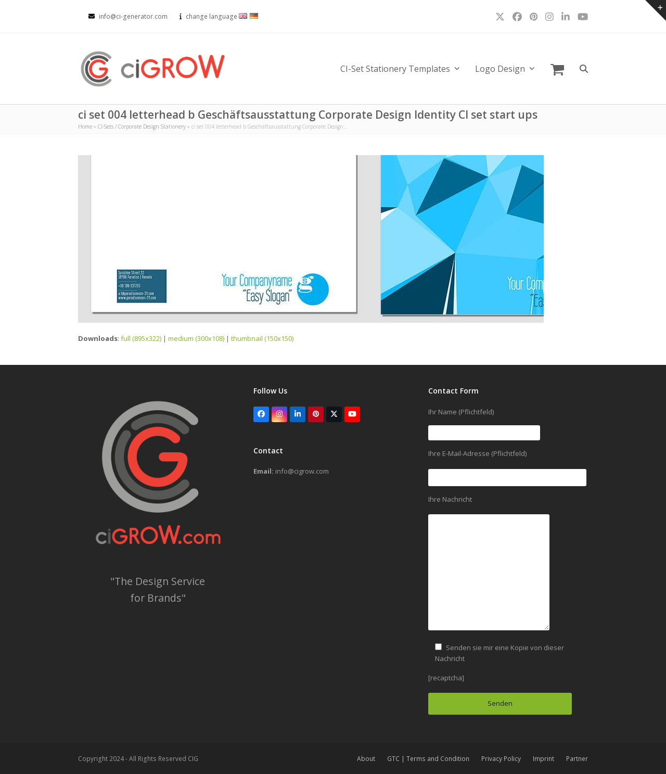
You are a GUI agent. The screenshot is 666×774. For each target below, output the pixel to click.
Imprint (543, 758)
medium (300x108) (196, 338)
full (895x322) (141, 338)
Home (85, 126)
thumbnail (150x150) (262, 338)
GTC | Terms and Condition (428, 758)
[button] (557, 68)
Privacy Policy (501, 758)
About (366, 758)
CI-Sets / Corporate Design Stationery (142, 126)
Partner (577, 758)
